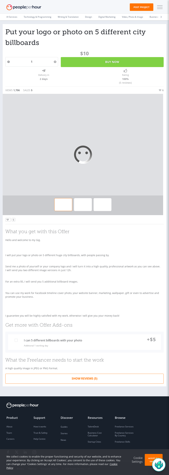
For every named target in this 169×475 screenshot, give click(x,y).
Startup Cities (94, 440)
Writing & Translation (68, 16)
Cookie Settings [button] (137, 460)
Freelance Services (124, 425)
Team (9, 431)
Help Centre (39, 437)
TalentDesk (93, 425)
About (9, 425)
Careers (10, 437)
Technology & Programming (37, 16)
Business (154, 16)
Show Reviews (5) (84, 377)
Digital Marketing (107, 16)
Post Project (142, 7)
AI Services (11, 16)
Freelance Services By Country (124, 433)
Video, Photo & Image (132, 16)
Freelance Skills (122, 440)
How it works (40, 425)
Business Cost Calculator (95, 433)
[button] (159, 7)
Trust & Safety (40, 431)
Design (88, 16)
